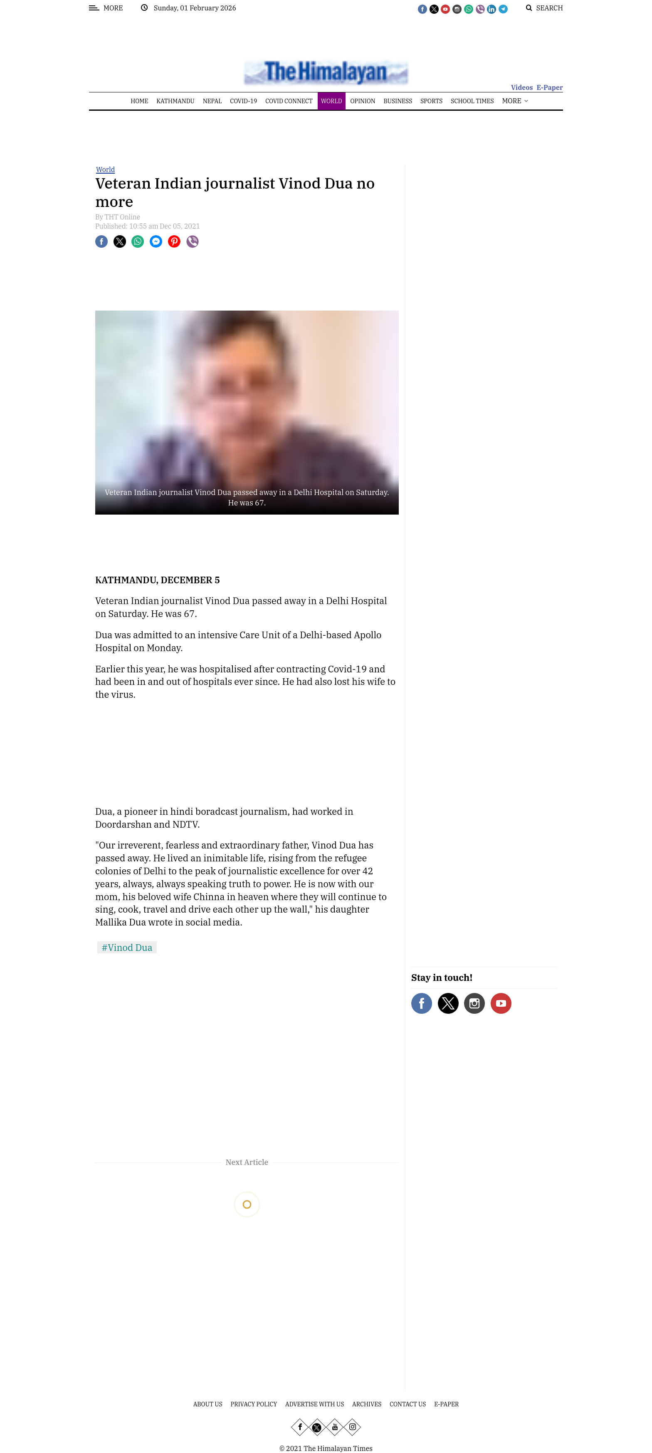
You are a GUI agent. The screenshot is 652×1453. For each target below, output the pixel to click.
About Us (207, 1404)
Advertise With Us (314, 1404)
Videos (522, 87)
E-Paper (549, 87)
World (105, 169)
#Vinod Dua (127, 947)
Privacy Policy (254, 1404)
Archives (366, 1404)
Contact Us (408, 1404)
